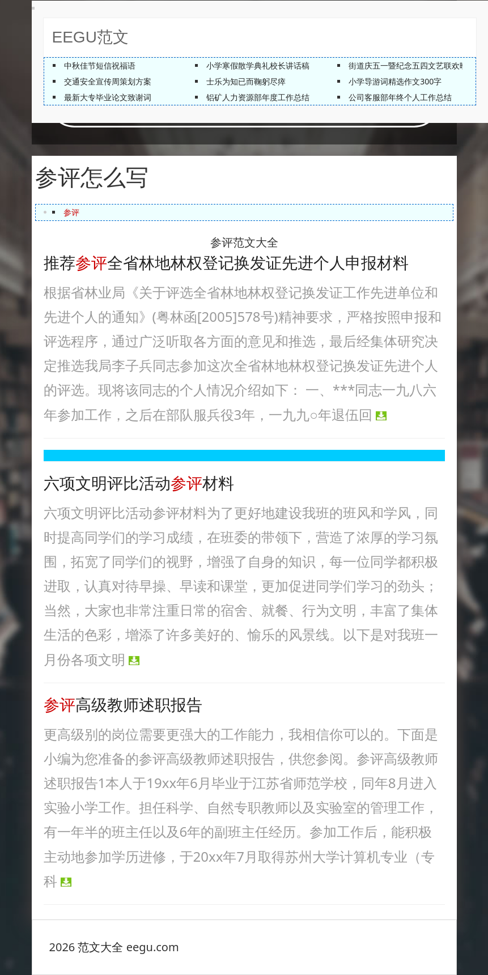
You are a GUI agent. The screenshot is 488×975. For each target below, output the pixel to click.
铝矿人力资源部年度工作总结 (257, 97)
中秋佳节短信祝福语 (99, 65)
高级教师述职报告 (123, 705)
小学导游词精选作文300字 (395, 81)
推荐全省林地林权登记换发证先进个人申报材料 (226, 263)
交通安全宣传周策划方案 (107, 81)
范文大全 (100, 947)
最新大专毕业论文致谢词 (107, 97)
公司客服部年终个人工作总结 (400, 97)
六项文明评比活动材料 (139, 483)
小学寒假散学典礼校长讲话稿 (257, 65)
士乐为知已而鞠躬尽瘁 (246, 81)
